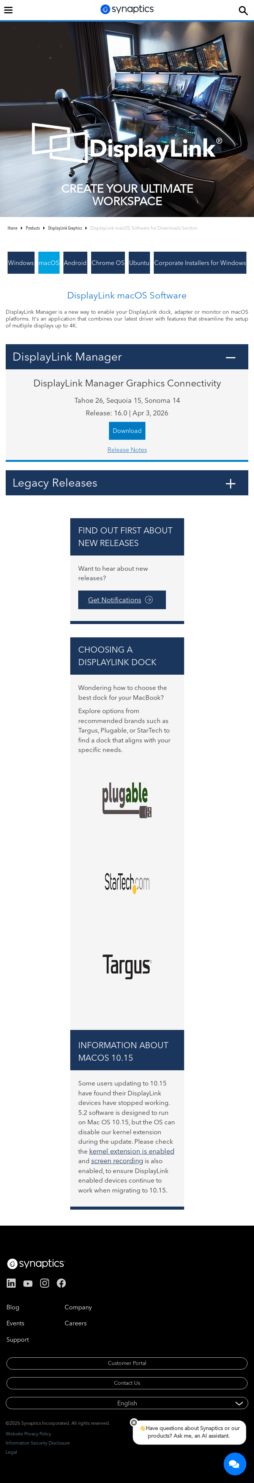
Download (127, 430)
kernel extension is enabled (131, 1151)
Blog (12, 1307)
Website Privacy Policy (28, 1434)
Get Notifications (114, 599)
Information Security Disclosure (38, 1443)
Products (33, 228)
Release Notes (127, 449)
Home (12, 228)
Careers (76, 1323)
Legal (11, 1452)
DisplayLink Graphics (65, 228)
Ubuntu (139, 263)
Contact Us (127, 1382)
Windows (21, 263)
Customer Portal (127, 1363)
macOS (49, 263)
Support (17, 1339)
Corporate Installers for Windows (200, 263)
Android (75, 263)
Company (78, 1307)
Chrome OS (108, 263)
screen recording (117, 1160)
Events (15, 1323)
